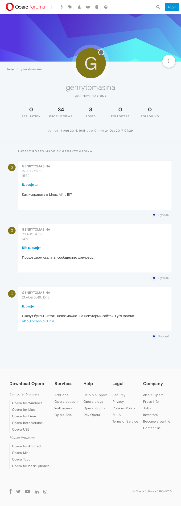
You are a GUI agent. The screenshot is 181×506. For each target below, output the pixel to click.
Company (153, 383)
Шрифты (30, 184)
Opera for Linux (24, 416)
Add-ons (61, 395)
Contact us (151, 428)
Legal (118, 383)
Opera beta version (27, 423)
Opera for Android (26, 446)
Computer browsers (24, 394)
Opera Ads (63, 415)
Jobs (147, 408)
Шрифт (28, 306)
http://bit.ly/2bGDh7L (38, 321)
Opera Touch (22, 459)
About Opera (153, 395)
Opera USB (21, 429)
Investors (150, 415)
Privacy (118, 401)
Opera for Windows (27, 403)
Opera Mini (20, 453)
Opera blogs (93, 401)
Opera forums (94, 408)
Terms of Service (125, 421)
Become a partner (157, 421)
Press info (151, 401)
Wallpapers (63, 408)
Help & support (95, 395)
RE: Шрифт (31, 248)
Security (118, 395)
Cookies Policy (123, 408)
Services (63, 383)
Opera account (66, 401)
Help (88, 383)
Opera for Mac (23, 409)
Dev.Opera (91, 415)
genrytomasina (36, 166)
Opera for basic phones (31, 466)
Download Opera (26, 383)
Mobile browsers (21, 438)
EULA (116, 415)
